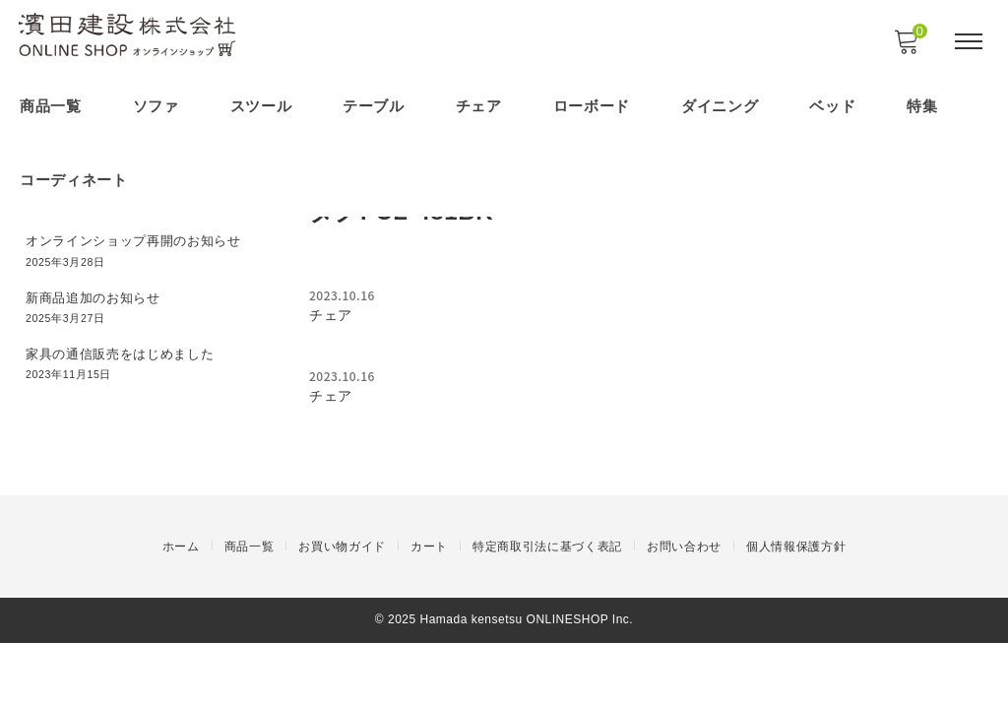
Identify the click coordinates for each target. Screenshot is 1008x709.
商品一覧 (51, 105)
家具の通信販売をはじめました (129, 345)
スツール (261, 105)
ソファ (156, 105)
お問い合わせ (684, 615)
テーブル (375, 105)
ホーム (180, 615)
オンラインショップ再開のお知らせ (143, 235)
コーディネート (74, 176)
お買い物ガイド (342, 615)
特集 (924, 105)
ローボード (593, 105)
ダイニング (721, 105)
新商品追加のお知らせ (100, 290)
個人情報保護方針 (796, 615)
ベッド (834, 105)
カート (429, 615)
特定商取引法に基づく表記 (547, 615)
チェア (480, 105)
